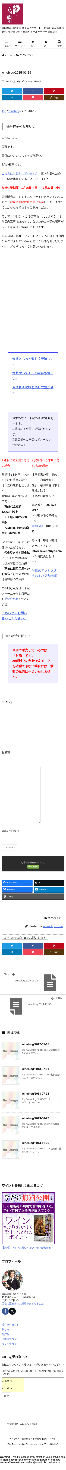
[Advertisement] (33, 305)
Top (4, 111)
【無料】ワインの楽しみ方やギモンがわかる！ (28, 1247)
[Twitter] (12, 91)
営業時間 (37, 526)
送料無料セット (10, 1324)
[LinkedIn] (12, 97)
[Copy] (54, 97)
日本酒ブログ (9, 1339)
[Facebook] (33, 91)
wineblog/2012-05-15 (35, 1044)
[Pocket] (33, 97)
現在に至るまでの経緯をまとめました (23, 1303)
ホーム (8, 55)
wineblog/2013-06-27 (35, 1118)
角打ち (5, 1334)
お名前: (6, 752)
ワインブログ (26, 55)
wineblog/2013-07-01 (35, 1069)
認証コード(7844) (11, 830)
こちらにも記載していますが (20, 173)
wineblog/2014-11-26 (35, 1143)
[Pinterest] (54, 91)
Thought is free (51, 1444)
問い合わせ (11, 598)
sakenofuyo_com (53, 926)
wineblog (14, 111)
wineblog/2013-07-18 (35, 1093)
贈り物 (5, 1329)
